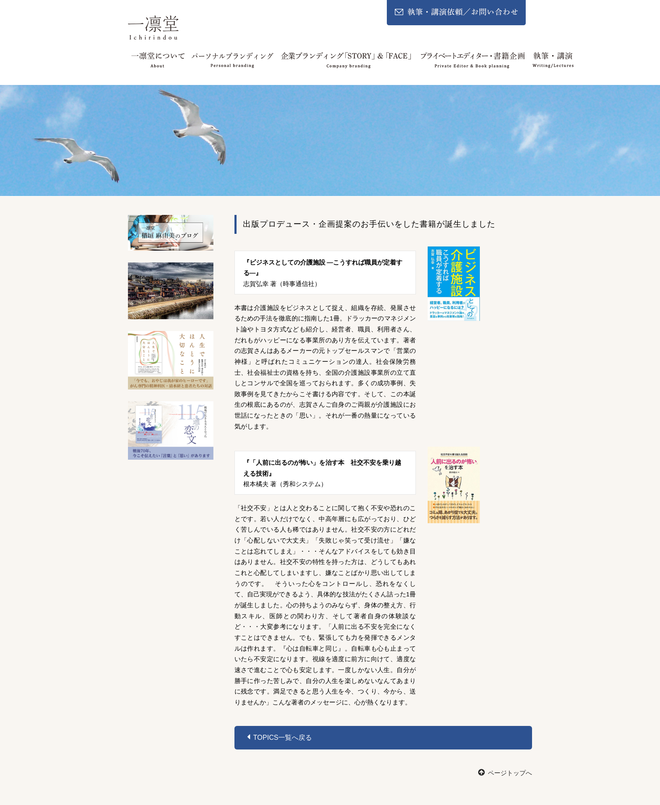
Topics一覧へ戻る (279, 737)
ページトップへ (505, 773)
